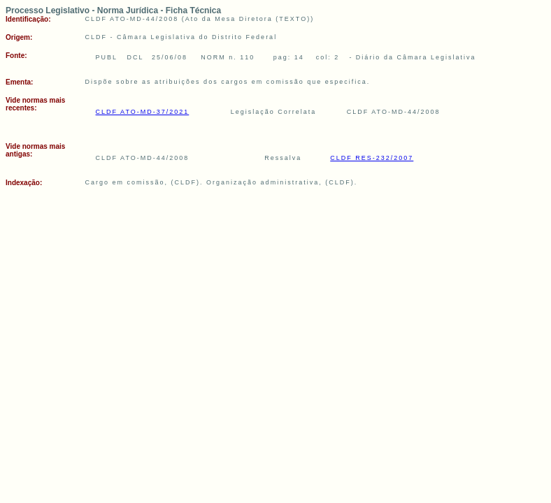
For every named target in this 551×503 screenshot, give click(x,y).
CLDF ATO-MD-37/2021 (142, 111)
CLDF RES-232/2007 (371, 157)
